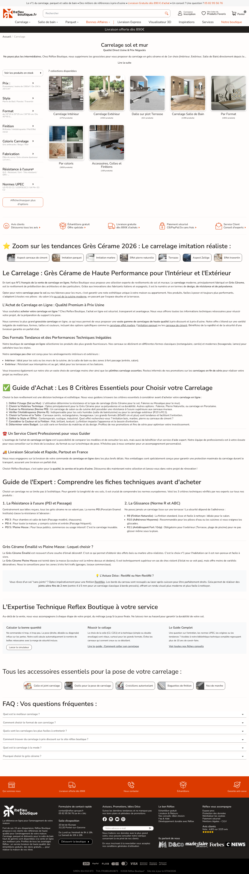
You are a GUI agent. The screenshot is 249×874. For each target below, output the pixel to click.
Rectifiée (100, 582)
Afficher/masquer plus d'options (23, 202)
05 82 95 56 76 (213, 3)
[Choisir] (23, 73)
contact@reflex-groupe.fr (71, 810)
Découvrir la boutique (73, 841)
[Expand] (124, 63)
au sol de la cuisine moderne (70, 296)
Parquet (70, 22)
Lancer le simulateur (19, 647)
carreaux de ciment (176, 325)
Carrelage (21, 22)
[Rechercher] (106, 13)
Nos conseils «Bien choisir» (171, 815)
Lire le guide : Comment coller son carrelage (113, 646)
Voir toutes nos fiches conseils (186, 646)
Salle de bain (47, 22)
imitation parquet (147, 325)
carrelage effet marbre (122, 325)
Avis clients (209, 826)
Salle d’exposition (69, 821)
